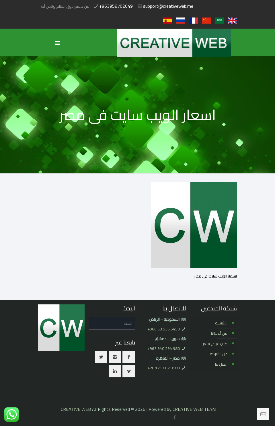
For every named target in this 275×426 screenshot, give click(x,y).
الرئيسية (221, 323)
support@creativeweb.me (168, 6)
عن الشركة (218, 354)
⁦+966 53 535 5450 (163, 329)
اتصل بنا (221, 364)
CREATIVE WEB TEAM (194, 409)
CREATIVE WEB (76, 409)
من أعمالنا (219, 333)
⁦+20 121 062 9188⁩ (163, 368)
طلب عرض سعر (215, 343)
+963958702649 (116, 6)
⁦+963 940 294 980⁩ (163, 348)
